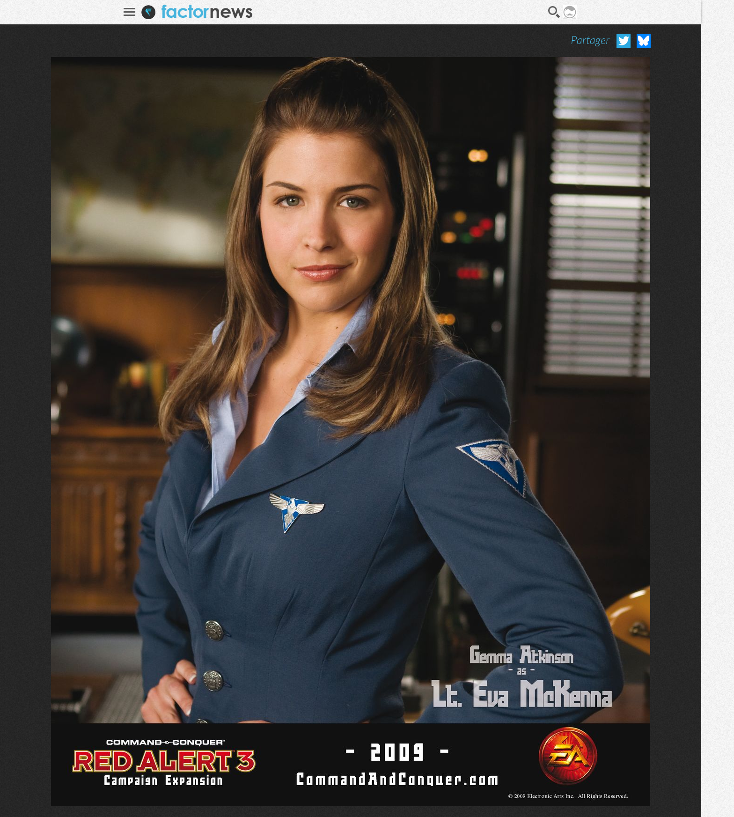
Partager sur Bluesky (644, 41)
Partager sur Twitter (624, 41)
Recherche (554, 12)
